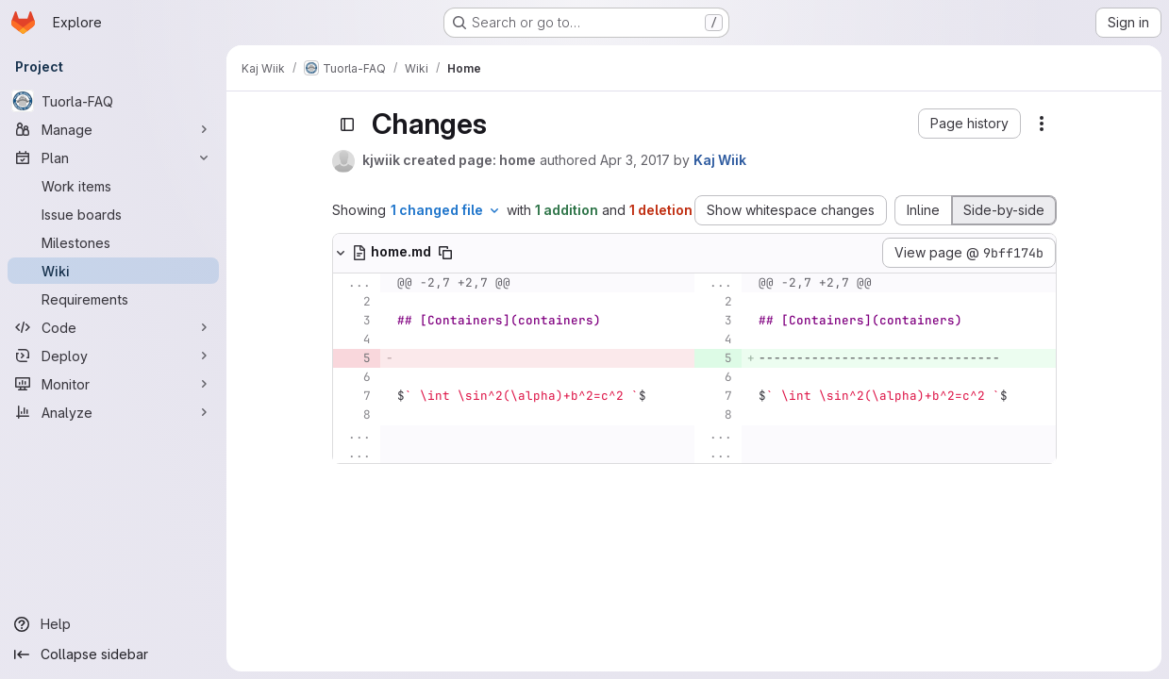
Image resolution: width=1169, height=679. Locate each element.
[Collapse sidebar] (113, 654)
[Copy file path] (445, 252)
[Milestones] (113, 242)
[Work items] (113, 186)
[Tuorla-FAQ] (113, 101)
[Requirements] (113, 299)
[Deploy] (113, 355)
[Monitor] (113, 384)
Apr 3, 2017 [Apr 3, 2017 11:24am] (635, 160)
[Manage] (113, 129)
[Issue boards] (113, 214)
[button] (969, 123)
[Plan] (113, 157)
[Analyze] (113, 412)
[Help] (113, 624)
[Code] (113, 327)
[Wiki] (113, 270)
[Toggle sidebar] (347, 124)
